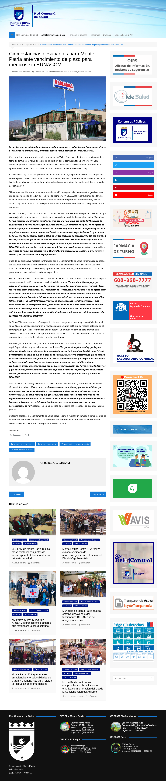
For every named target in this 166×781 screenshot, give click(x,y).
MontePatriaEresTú (48, 444)
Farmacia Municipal (78, 35)
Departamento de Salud (59, 72)
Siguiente (97, 494)
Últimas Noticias (84, 72)
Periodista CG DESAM (21, 72)
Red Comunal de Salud (27, 35)
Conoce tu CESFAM (124, 35)
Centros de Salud (19, 540)
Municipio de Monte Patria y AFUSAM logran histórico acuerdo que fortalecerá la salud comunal (31, 622)
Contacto (107, 35)
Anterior (17, 494)
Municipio (73, 72)
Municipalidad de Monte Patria (76, 444)
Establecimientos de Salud (53, 35)
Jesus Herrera (20, 563)
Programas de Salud (82, 673)
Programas (95, 35)
